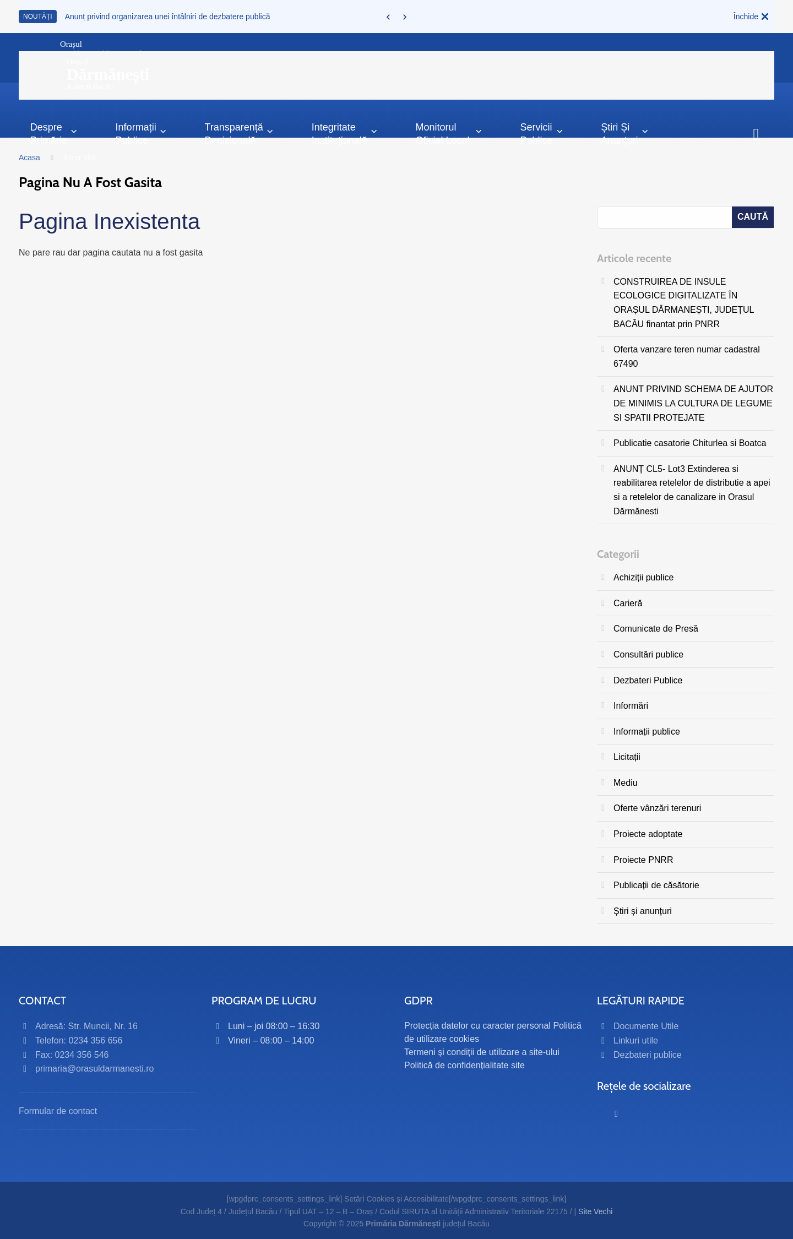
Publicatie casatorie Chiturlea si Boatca (689, 443)
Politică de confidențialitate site (464, 1065)
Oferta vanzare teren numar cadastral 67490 (686, 356)
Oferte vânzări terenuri (657, 808)
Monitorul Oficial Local (449, 133)
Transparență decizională (239, 133)
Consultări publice (648, 654)
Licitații (626, 757)
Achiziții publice (643, 577)
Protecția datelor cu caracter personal (477, 1025)
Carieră (627, 603)
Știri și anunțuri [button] (624, 133)
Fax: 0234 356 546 (71, 1054)
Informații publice (646, 731)
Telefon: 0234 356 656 (78, 1040)
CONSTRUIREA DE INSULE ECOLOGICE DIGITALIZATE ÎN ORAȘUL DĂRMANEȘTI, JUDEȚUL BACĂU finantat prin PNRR (683, 303)
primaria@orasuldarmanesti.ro (94, 1068)
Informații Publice (141, 133)
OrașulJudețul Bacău (108, 74)
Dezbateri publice (647, 1054)
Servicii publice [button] (541, 133)
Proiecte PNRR (643, 860)
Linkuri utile (635, 1040)
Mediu (625, 782)
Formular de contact (58, 1111)
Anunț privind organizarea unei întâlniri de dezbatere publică (167, 16)
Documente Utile (645, 1026)
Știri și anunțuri (642, 911)
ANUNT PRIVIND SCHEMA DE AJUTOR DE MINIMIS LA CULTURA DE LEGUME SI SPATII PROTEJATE (693, 403)
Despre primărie (54, 133)
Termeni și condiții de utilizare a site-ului (482, 1052)
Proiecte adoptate (647, 834)
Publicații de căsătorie (656, 885)
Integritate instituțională (345, 133)
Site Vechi (595, 1211)
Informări (630, 705)
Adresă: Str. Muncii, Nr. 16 (86, 1026)
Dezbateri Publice (647, 680)
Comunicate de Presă (655, 628)
